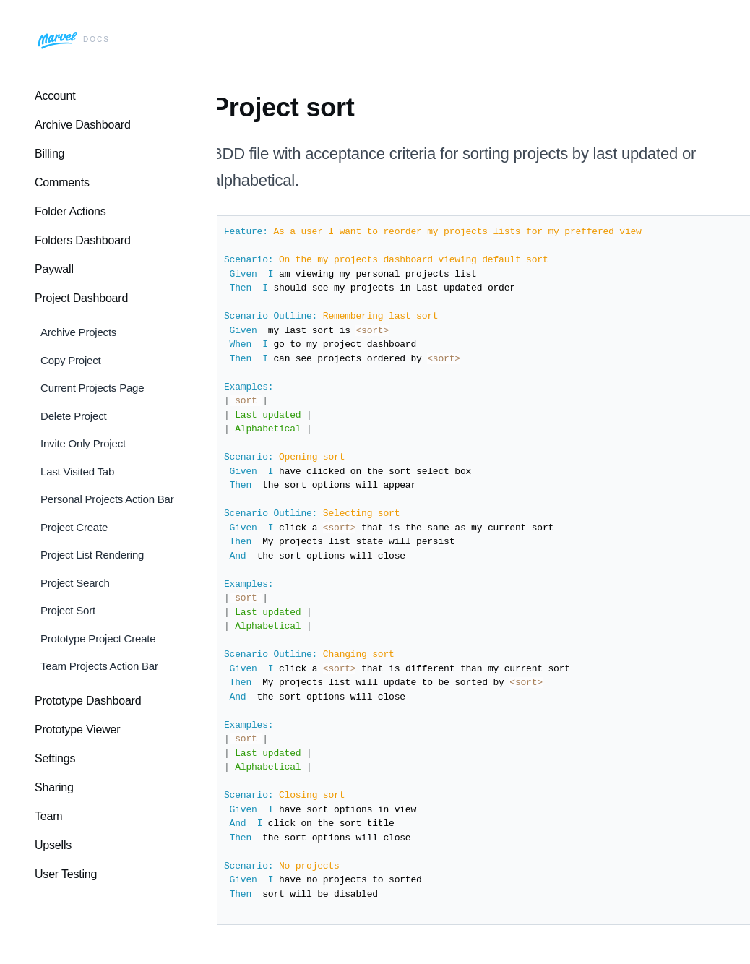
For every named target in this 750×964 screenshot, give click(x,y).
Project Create (74, 527)
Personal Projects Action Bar (107, 499)
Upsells (53, 845)
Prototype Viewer (77, 729)
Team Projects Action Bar (99, 666)
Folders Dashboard (83, 240)
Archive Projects (78, 332)
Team (48, 816)
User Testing (66, 874)
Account (55, 96)
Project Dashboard (81, 298)
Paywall (54, 269)
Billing (49, 153)
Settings (55, 758)
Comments (62, 182)
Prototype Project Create (97, 638)
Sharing (54, 787)
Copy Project (70, 360)
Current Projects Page (92, 388)
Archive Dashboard (83, 125)
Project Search (75, 583)
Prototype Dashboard (88, 700)
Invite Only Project (83, 443)
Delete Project (73, 416)
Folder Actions (70, 211)
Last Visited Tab (77, 471)
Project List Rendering (92, 554)
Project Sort (67, 610)
